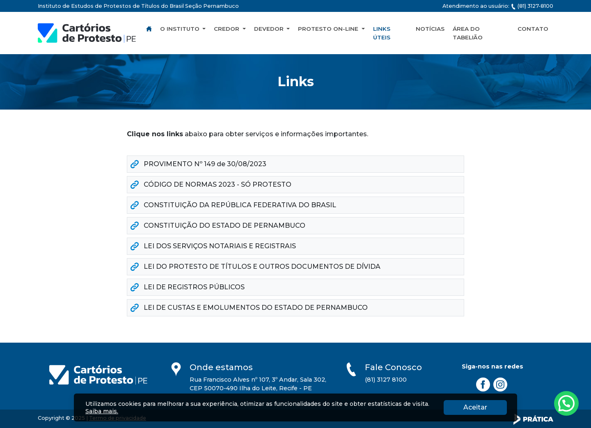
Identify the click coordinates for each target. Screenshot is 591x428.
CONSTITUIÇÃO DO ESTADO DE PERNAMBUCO (218, 225)
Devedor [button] (269, 28)
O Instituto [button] (180, 28)
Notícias (430, 28)
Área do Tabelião (468, 32)
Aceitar (485, 406)
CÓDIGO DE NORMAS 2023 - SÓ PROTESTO (211, 184)
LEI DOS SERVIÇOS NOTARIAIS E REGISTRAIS (213, 246)
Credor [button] (227, 28)
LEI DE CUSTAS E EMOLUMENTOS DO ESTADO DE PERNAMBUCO (249, 307)
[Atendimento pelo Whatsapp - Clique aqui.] (566, 403)
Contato (533, 28)
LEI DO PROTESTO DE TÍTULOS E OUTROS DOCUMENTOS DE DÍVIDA (255, 266)
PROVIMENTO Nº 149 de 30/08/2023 (198, 164)
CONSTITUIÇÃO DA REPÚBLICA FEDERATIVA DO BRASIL (233, 205)
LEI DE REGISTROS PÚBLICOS (188, 287)
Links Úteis (381, 32)
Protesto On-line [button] (329, 28)
